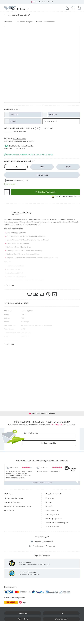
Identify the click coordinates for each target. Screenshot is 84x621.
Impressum (22, 613)
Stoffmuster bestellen (13, 498)
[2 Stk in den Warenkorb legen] (42, 167)
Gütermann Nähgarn (24, 22)
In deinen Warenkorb (45, 192)
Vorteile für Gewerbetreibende (17, 506)
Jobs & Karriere (52, 527)
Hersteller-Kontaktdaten (11, 340)
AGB (61, 613)
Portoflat (49, 506)
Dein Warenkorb (79, 7)
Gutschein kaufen (12, 502)
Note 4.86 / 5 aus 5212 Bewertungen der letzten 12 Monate (42, 461)
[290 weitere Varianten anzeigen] (61, 121)
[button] (7, 192)
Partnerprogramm (53, 518)
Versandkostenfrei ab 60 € (42, 2)
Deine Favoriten (73, 7)
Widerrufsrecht (61, 619)
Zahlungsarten (52, 514)
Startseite (8, 22)
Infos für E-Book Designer (56, 523)
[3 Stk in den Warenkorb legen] (68, 167)
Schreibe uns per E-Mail (42, 541)
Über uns (49, 498)
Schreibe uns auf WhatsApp (42, 546)
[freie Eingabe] (42, 175)
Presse (48, 502)
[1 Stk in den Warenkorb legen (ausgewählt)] (16, 167)
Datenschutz (22, 619)
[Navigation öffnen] (3, 15)
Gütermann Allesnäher (45, 22)
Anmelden (67, 7)
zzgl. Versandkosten (19, 138)
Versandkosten (52, 510)
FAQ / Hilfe (9, 510)
